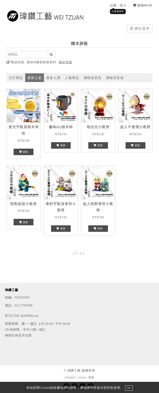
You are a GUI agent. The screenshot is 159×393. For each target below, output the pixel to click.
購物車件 (143, 5)
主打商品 (16, 78)
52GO (82, 377)
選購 (23, 151)
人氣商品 (72, 78)
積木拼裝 (65, 62)
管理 (91, 377)
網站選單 (140, 28)
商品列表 (15, 62)
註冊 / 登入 (118, 5)
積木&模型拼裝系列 (41, 62)
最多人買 (53, 78)
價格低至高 (92, 78)
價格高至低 (115, 78)
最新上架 (34, 78)
